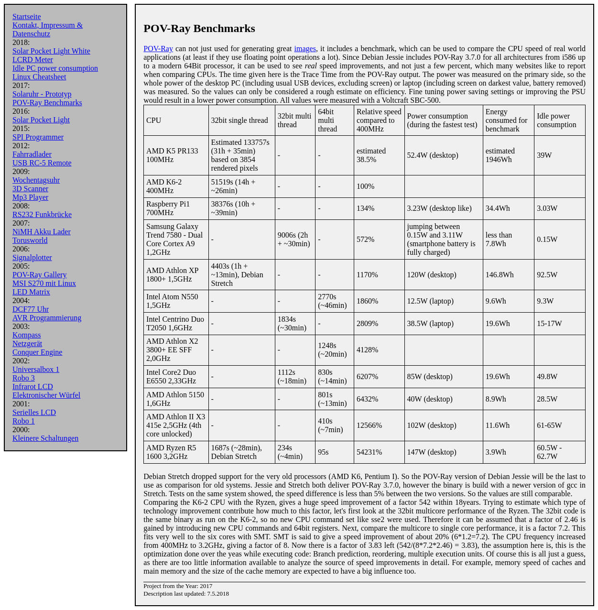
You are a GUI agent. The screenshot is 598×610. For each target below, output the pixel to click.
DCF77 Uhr (30, 309)
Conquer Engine (37, 352)
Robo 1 (23, 421)
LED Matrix (31, 292)
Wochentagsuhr (36, 180)
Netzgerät (27, 343)
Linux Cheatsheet (39, 77)
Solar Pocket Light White (51, 51)
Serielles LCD (34, 412)
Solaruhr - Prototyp (42, 94)
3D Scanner (30, 189)
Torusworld (30, 240)
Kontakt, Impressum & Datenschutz (47, 29)
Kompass (26, 335)
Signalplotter (32, 257)
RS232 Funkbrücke (42, 214)
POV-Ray (158, 48)
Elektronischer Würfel (46, 395)
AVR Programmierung (46, 318)
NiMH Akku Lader (41, 232)
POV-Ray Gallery (39, 275)
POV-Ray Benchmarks (47, 102)
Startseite (26, 16)
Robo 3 (23, 378)
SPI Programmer (38, 137)
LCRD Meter (32, 59)
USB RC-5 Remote (42, 163)
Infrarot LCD (32, 386)
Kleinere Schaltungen (45, 438)
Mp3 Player (30, 197)
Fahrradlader (32, 154)
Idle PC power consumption (55, 68)
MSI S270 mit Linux (44, 283)
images (305, 48)
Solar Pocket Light (41, 120)
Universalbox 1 (35, 369)
